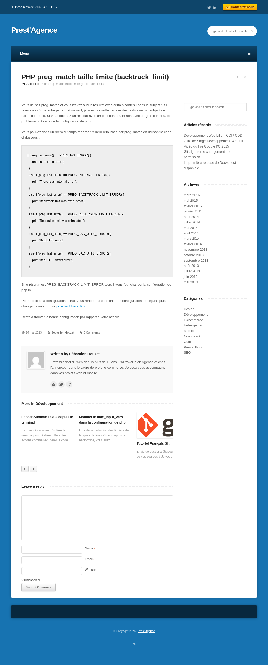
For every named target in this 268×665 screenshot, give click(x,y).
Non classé (192, 336)
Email (89, 559)
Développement (196, 315)
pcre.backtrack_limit (71, 306)
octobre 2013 (194, 255)
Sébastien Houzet (62, 332)
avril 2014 (191, 233)
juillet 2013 (192, 271)
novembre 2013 (195, 249)
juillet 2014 (192, 222)
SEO (187, 352)
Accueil (31, 84)
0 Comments (92, 332)
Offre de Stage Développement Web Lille (214, 141)
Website (90, 570)
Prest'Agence (34, 30)
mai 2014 (191, 228)
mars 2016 (192, 195)
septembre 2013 (196, 260)
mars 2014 (192, 238)
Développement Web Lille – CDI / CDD (213, 135)
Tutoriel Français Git (153, 444)
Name (90, 548)
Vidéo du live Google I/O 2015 (206, 146)
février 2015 (193, 206)
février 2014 (193, 244)
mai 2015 (191, 200)
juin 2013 (191, 277)
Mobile (189, 331)
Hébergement (194, 325)
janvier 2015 (193, 211)
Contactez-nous (240, 7)
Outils (188, 342)
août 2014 (191, 217)
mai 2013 (191, 282)
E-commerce (193, 320)
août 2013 (191, 266)
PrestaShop (193, 347)
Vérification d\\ (31, 580)
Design (189, 309)
